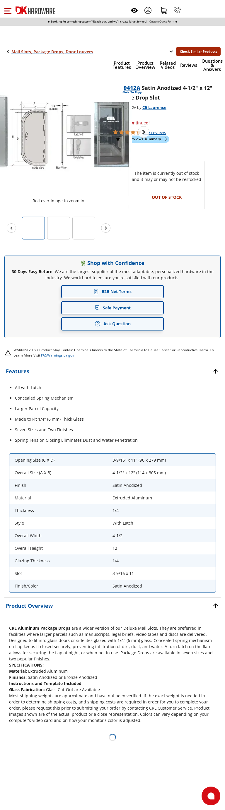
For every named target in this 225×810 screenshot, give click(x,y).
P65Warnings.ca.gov (57, 355)
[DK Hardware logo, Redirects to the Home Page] (35, 10)
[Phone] (177, 10)
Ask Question (113, 324)
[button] (7, 10)
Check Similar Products (198, 51)
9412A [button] (132, 87)
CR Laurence (154, 107)
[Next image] (143, 132)
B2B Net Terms (112, 291)
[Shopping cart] (163, 10)
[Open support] (211, 796)
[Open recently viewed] (134, 10)
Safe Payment (113, 308)
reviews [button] (154, 132)
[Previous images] (11, 228)
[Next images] (105, 228)
